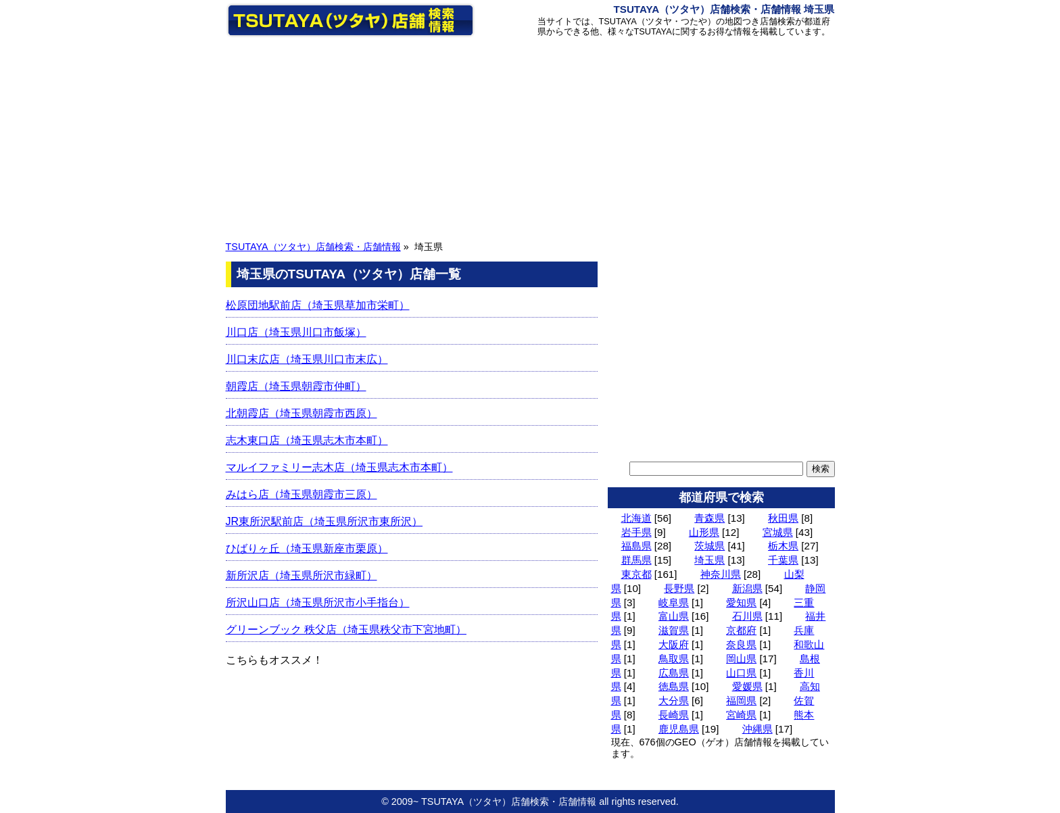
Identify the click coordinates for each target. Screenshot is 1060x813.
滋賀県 (673, 630)
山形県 (704, 532)
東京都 (636, 574)
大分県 (673, 700)
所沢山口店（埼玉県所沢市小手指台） (318, 602)
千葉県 (783, 560)
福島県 (636, 545)
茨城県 (709, 545)
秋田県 (783, 518)
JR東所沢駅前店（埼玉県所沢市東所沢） (324, 521)
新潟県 (747, 588)
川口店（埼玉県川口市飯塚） (296, 332)
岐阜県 (673, 602)
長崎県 (673, 714)
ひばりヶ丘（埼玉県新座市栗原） (307, 548)
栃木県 (783, 545)
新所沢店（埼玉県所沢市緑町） (301, 575)
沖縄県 (757, 729)
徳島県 (673, 686)
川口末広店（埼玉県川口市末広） (307, 359)
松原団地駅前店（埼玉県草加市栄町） (318, 305)
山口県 (741, 673)
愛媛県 (747, 686)
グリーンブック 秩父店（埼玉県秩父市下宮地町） (346, 629)
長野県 (679, 588)
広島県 (673, 673)
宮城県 (778, 532)
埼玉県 (709, 560)
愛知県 (741, 602)
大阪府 (673, 644)
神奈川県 (720, 574)
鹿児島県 (678, 729)
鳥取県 (673, 658)
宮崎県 (741, 714)
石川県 (747, 616)
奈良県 (741, 644)
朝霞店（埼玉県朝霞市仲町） (296, 386)
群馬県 (636, 560)
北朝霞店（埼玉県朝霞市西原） (301, 413)
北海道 (636, 518)
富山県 (673, 616)
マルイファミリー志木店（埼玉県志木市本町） (339, 467)
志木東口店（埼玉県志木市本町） (307, 440)
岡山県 (741, 658)
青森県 (709, 518)
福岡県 (741, 700)
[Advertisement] (530, 137)
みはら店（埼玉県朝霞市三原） (301, 494)
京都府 (741, 630)
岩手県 (636, 532)
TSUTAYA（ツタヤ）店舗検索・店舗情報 (313, 246)
